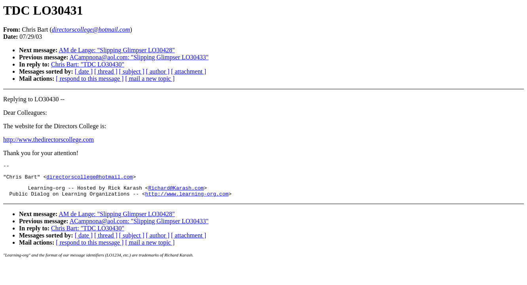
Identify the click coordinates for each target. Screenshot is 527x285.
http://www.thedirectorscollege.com (48, 139)
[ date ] (84, 71)
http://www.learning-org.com (187, 198)
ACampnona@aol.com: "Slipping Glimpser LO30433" (139, 57)
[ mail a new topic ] (149, 78)
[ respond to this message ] (89, 78)
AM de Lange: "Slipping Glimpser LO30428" (116, 50)
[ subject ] (131, 71)
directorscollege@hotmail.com (89, 178)
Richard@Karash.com (176, 191)
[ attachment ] (188, 71)
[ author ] (158, 71)
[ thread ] (106, 71)
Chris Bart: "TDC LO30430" (87, 64)
